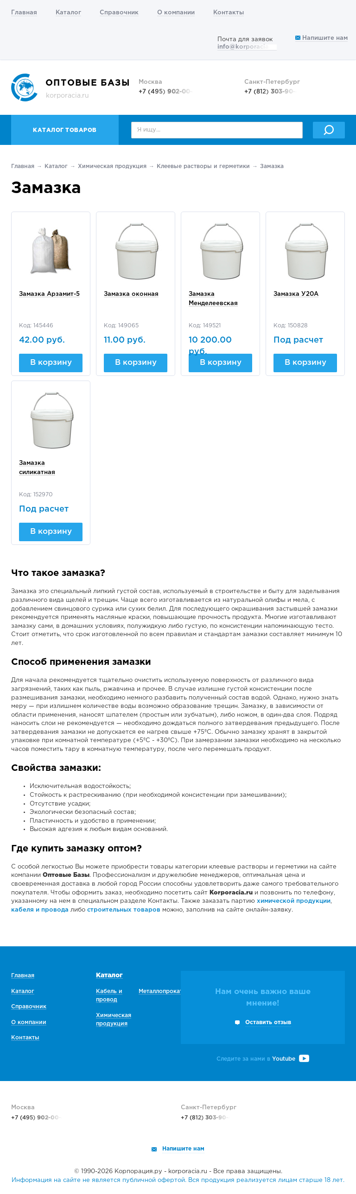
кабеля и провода (40, 910)
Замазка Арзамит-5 (49, 294)
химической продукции (294, 901)
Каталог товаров (65, 130)
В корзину (51, 362)
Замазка (272, 166)
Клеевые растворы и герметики (203, 166)
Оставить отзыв (268, 1022)
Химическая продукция (112, 166)
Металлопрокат (161, 991)
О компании (176, 12)
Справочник (119, 12)
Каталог (68, 12)
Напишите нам (321, 38)
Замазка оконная (131, 294)
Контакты (228, 12)
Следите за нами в (262, 1059)
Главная (24, 12)
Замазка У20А (295, 294)
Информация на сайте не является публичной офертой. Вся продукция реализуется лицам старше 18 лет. (178, 1180)
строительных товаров (123, 910)
